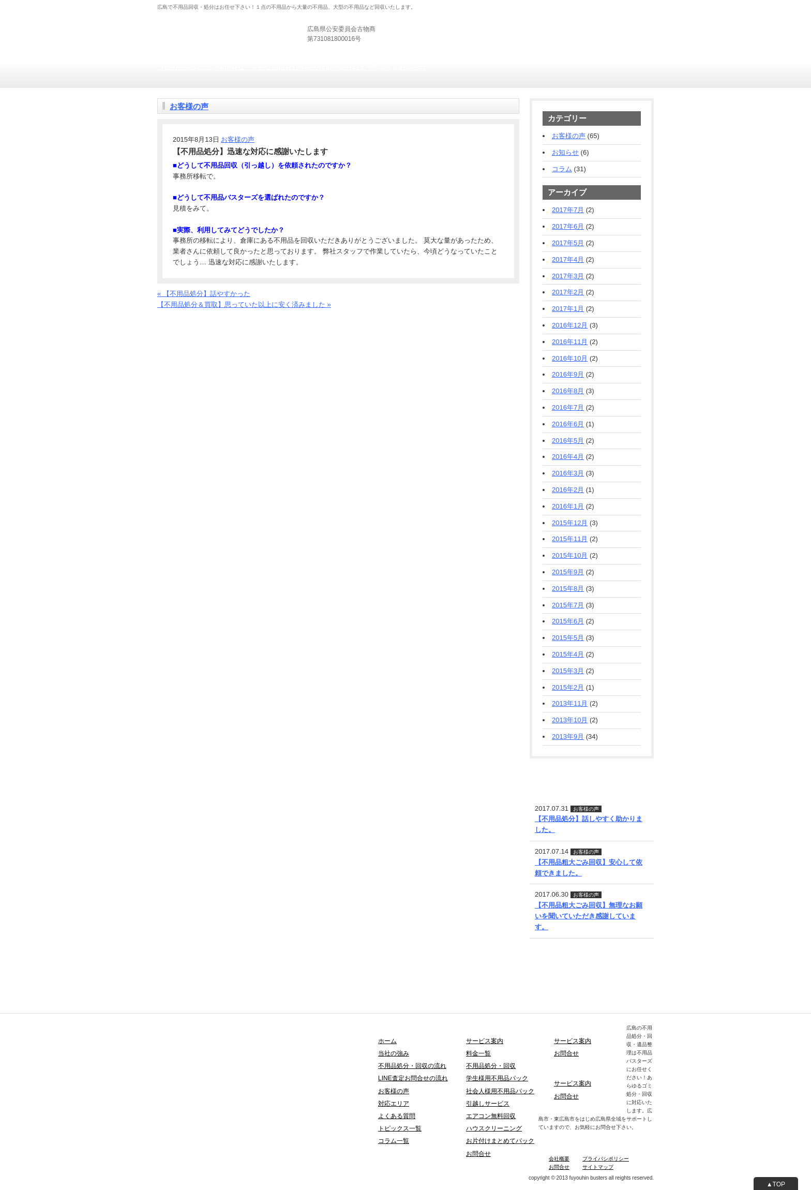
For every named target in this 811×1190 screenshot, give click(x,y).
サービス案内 (211, 67)
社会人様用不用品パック (500, 1091)
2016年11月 (570, 342)
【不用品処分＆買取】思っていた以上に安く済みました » (244, 304)
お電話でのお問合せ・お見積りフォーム (217, 315)
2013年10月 (570, 720)
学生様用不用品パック (497, 1078)
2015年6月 (568, 621)
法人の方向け (488, 5)
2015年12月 (570, 523)
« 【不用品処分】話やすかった (203, 294)
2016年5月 (568, 440)
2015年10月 (570, 555)
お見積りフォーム (627, 31)
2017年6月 (568, 226)
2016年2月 (568, 490)
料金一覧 (244, 67)
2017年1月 (568, 309)
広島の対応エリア (352, 67)
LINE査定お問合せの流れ (413, 1078)
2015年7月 (568, 605)
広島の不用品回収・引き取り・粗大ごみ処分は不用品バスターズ (254, 20)
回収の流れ (275, 67)
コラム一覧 (393, 1140)
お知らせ (565, 152)
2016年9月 (568, 374)
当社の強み (174, 67)
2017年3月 (568, 276)
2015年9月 (568, 572)
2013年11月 (570, 703)
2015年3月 (568, 671)
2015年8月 (568, 588)
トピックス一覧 (400, 1128)
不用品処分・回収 (491, 1065)
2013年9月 (568, 736)
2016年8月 (568, 391)
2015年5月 (568, 638)
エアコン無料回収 (491, 1116)
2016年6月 (568, 424)
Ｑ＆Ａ (389, 67)
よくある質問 (396, 1116)
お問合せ (412, 67)
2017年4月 (568, 259)
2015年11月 (570, 539)
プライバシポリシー (605, 1159)
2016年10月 (570, 358)
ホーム (387, 1041)
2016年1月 (568, 506)
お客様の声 (308, 67)
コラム (562, 169)
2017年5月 (568, 243)
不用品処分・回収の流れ (412, 1065)
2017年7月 (568, 210)
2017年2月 (568, 292)
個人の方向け (447, 5)
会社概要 (559, 1159)
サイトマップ (597, 1167)
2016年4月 (568, 456)
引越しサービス (487, 1103)
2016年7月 (568, 407)
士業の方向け (528, 5)
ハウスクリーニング (494, 1128)
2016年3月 (568, 473)
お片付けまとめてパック (500, 1140)
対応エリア (393, 1103)
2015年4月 (568, 654)
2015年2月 (568, 687)
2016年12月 (570, 325)
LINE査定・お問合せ (561, 771)
